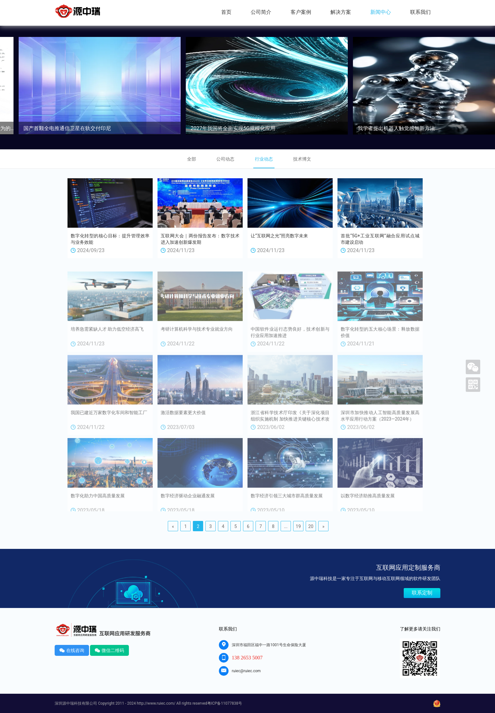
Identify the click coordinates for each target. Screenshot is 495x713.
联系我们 (420, 12)
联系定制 (422, 593)
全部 (191, 159)
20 (310, 526)
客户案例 (301, 12)
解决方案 (340, 12)
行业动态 (264, 159)
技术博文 (302, 159)
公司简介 (261, 12)
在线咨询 (71, 650)
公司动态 (225, 159)
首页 (226, 12)
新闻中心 (380, 12)
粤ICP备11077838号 (224, 703)
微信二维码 (109, 650)
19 (298, 526)
